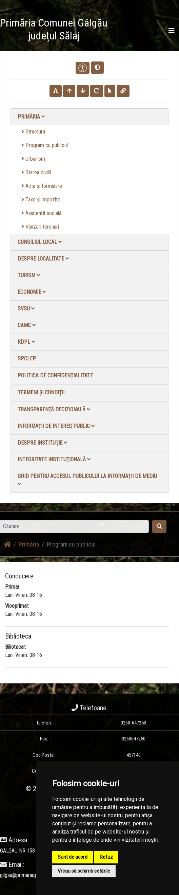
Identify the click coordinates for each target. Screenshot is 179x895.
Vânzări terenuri (40, 226)
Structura (33, 131)
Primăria (31, 116)
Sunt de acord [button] (72, 857)
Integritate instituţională (54, 459)
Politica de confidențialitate (55, 375)
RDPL (26, 342)
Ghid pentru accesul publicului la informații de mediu (87, 480)
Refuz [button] (106, 857)
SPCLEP (27, 358)
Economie (32, 292)
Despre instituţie (42, 443)
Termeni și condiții (41, 392)
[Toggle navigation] (171, 30)
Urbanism (33, 159)
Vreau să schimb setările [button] (84, 871)
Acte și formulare (41, 186)
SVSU (26, 308)
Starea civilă (36, 172)
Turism (29, 275)
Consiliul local (40, 242)
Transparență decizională (54, 409)
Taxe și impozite (40, 199)
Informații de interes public (56, 426)
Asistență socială (41, 213)
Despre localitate (43, 258)
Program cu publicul (44, 145)
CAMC (27, 325)
